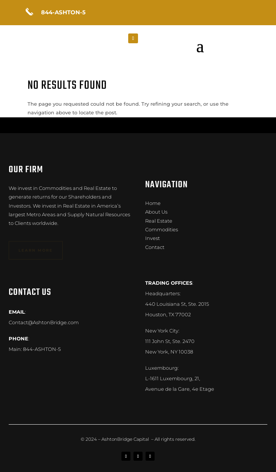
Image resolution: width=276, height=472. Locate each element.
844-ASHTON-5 (42, 349)
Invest (152, 238)
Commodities (161, 229)
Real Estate (158, 221)
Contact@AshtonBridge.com (44, 322)
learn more (35, 250)
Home (153, 203)
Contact (154, 247)
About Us (156, 212)
